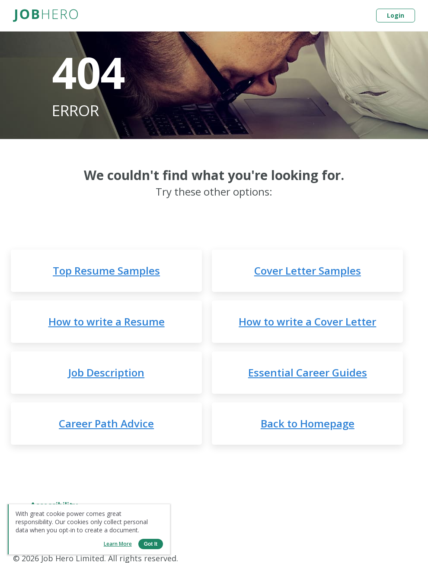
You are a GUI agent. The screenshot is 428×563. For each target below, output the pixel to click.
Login (395, 15)
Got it (150, 544)
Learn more (118, 543)
